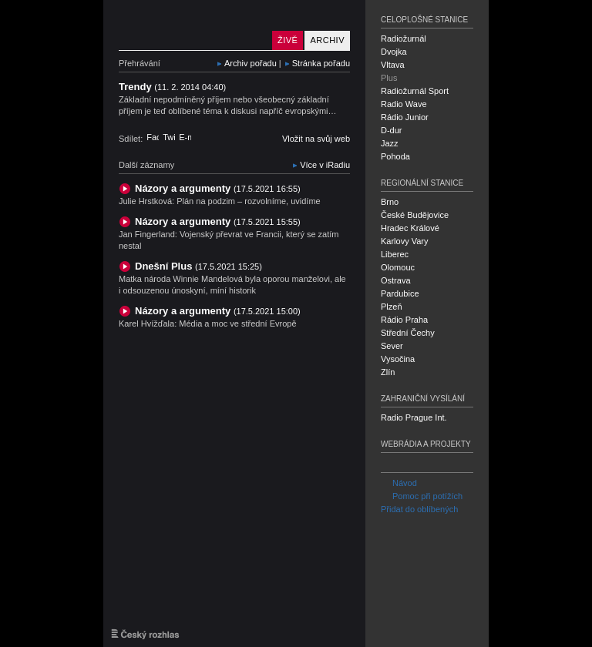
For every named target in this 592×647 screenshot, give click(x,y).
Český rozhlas (145, 634)
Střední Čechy (408, 332)
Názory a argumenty (218, 188)
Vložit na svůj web (316, 138)
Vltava (393, 64)
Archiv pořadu (250, 63)
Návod (399, 483)
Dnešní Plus (198, 266)
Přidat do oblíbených (419, 509)
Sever (392, 345)
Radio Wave (404, 104)
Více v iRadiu (325, 164)
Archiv (327, 40)
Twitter (169, 137)
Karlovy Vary (405, 241)
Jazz (390, 143)
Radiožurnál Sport (415, 91)
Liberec (395, 254)
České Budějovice (415, 215)
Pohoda (395, 156)
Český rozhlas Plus (192, 25)
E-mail (185, 137)
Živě (288, 40)
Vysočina (398, 359)
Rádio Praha (404, 319)
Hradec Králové (410, 228)
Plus (389, 77)
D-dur (391, 130)
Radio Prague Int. (414, 417)
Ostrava (396, 280)
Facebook (152, 137)
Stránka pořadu (321, 63)
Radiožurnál (403, 38)
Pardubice (400, 293)
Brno (390, 201)
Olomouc (398, 267)
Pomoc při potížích (421, 496)
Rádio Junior (405, 117)
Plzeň (391, 306)
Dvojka (394, 51)
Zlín (388, 372)
